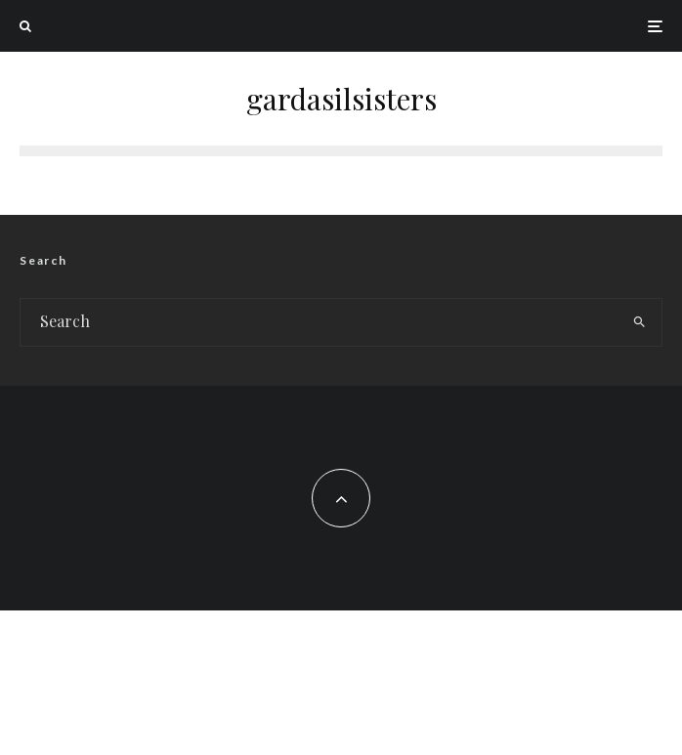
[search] (639, 322)
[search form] (319, 322)
